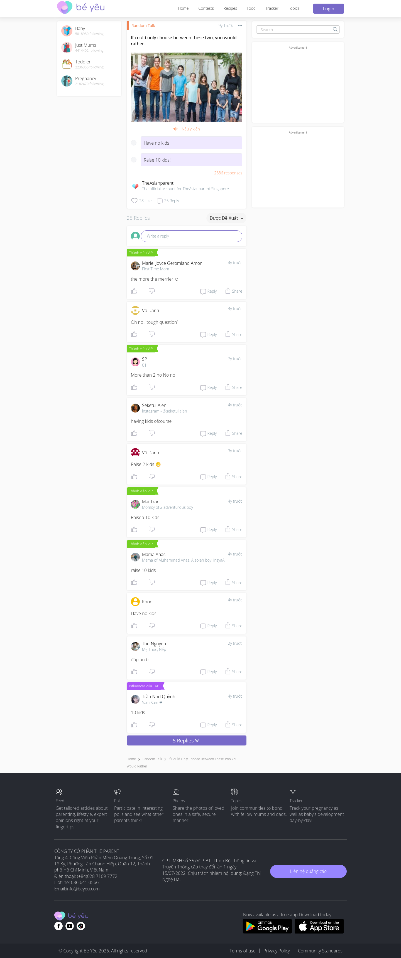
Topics (293, 8)
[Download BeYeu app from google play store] (267, 932)
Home (183, 8)
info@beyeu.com (83, 889)
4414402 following (89, 50)
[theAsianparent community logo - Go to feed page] (80, 8)
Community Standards (320, 951)
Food (251, 8)
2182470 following (89, 84)
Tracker (271, 8)
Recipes (230, 8)
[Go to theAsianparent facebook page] (58, 926)
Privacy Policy (276, 951)
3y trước (235, 450)
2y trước (235, 643)
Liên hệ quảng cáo (308, 871)
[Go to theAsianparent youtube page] (69, 926)
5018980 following (89, 34)
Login (328, 9)
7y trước (235, 358)
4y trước (235, 262)
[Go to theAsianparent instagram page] (81, 926)
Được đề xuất (226, 218)
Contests (206, 8)
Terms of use (242, 951)
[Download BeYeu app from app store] (319, 932)
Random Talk (143, 25)
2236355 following (89, 67)
